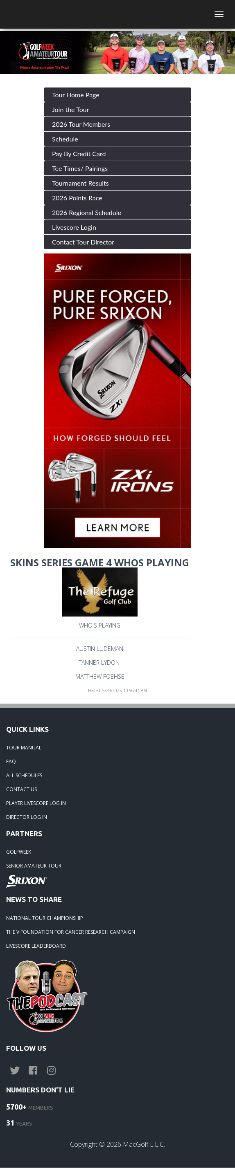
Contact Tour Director (83, 242)
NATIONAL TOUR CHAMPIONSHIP (44, 918)
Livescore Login (74, 227)
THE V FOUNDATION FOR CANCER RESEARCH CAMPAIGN (70, 931)
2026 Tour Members (81, 124)
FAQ (11, 761)
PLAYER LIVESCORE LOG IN (36, 803)
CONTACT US (21, 789)
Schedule (65, 139)
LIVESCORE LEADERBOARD (36, 945)
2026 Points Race (77, 198)
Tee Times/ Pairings (80, 168)
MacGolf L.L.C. (144, 1144)
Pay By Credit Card (79, 153)
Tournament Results (80, 183)
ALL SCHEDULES (24, 775)
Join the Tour (70, 109)
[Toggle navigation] (219, 14)
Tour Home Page (75, 95)
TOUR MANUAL (23, 747)
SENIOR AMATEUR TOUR (33, 865)
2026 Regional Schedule (86, 212)
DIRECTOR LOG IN (26, 817)
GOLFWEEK (18, 851)
